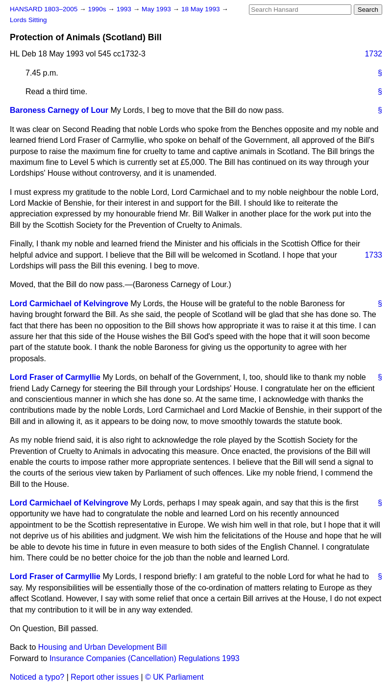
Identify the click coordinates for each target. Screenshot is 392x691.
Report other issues (105, 677)
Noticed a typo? (37, 677)
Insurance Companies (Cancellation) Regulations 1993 (144, 658)
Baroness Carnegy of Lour (59, 110)
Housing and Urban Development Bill (102, 647)
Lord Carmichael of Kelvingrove (69, 303)
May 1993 (157, 9)
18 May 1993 (201, 9)
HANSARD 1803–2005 (43, 9)
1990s (98, 9)
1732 (373, 54)
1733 (373, 255)
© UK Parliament (174, 677)
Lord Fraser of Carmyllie (55, 377)
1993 (125, 9)
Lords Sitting (28, 20)
